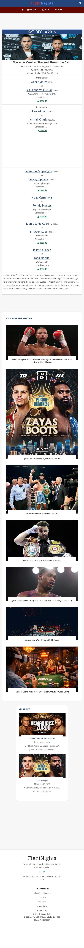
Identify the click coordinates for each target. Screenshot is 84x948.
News (58, 10)
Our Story (42, 902)
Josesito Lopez (42, 250)
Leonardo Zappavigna (38, 171)
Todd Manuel (42, 258)
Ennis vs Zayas (42, 780)
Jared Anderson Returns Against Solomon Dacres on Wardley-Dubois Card (42, 601)
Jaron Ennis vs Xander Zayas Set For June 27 (42, 459)
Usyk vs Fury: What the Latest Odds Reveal (42, 640)
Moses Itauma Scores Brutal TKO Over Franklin (42, 560)
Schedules (33, 10)
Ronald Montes (42, 205)
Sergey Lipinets (38, 179)
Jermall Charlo (38, 119)
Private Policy (42, 910)
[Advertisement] (42, 21)
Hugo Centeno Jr (42, 197)
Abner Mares (39, 82)
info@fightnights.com (42, 893)
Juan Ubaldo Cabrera (39, 223)
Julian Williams (39, 111)
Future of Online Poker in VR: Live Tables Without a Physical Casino (42, 692)
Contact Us (42, 897)
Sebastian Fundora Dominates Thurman (42, 513)
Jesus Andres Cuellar (39, 90)
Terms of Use (42, 906)
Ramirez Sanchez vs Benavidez (42, 738)
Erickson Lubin (39, 231)
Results (47, 10)
